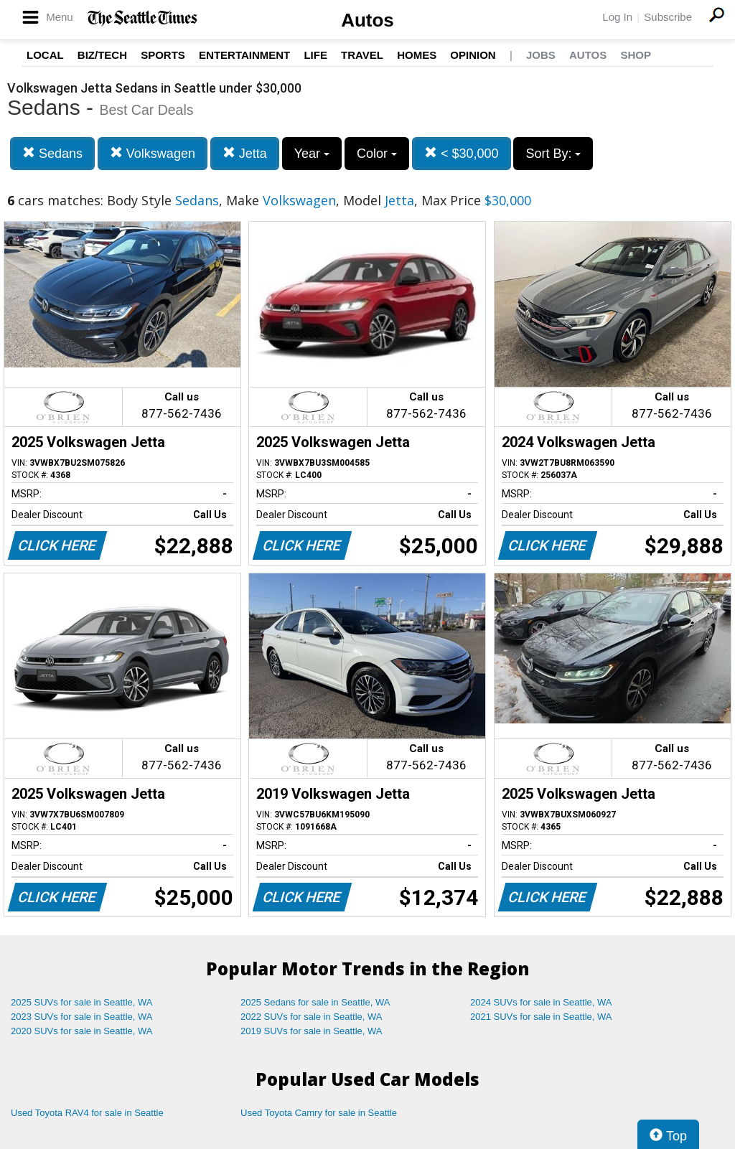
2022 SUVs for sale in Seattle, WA (311, 1016)
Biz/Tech (102, 55)
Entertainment (244, 55)
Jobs (541, 55)
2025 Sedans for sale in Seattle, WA (315, 1002)
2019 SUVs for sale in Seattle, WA (311, 1031)
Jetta (245, 153)
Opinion (472, 55)
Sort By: (553, 153)
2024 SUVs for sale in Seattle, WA (541, 1002)
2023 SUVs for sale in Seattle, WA (82, 1016)
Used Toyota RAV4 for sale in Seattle (87, 1112)
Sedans (52, 153)
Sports (163, 55)
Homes (416, 55)
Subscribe (668, 17)
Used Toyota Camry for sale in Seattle (318, 1112)
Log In (617, 17)
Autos (367, 20)
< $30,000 (461, 153)
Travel (362, 55)
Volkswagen (152, 153)
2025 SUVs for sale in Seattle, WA (82, 1002)
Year (311, 153)
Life (315, 55)
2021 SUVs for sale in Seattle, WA (541, 1016)
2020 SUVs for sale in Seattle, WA (82, 1031)
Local (45, 55)
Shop (635, 55)
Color (377, 153)
